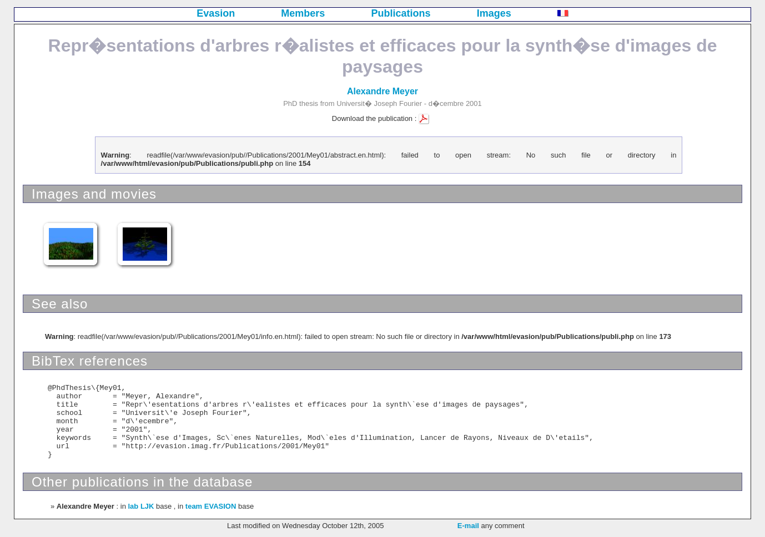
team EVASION (210, 506)
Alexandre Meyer (382, 91)
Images (494, 13)
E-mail (468, 525)
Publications (401, 13)
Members (303, 13)
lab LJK (141, 506)
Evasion (216, 13)
